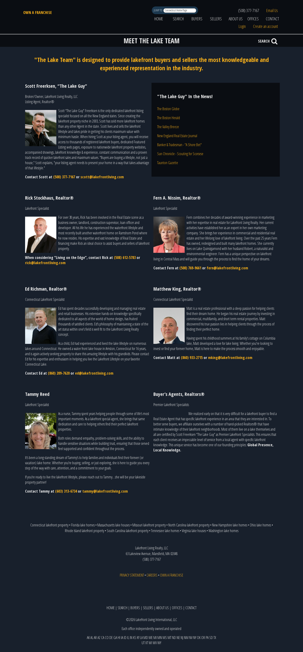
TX (215, 637)
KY (138, 637)
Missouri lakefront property (149, 525)
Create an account (265, 26)
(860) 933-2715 (192, 357)
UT (143, 642)
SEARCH (178, 19)
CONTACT (272, 19)
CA (102, 637)
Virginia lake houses (194, 530)
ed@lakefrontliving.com (94, 373)
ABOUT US (236, 19)
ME (151, 637)
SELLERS (216, 19)
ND (174, 637)
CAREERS (152, 575)
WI (150, 642)
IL (128, 637)
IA (122, 637)
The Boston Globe (168, 108)
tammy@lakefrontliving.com (105, 491)
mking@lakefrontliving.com (230, 357)
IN (131, 637)
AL (91, 637)
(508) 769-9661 (190, 268)
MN (159, 637)
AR (95, 637)
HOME (158, 19)
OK (199, 637)
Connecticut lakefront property (49, 525)
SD (211, 637)
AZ (99, 637)
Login (242, 26)
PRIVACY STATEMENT (132, 575)
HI (119, 637)
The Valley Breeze (168, 126)
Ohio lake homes (260, 525)
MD (145, 637)
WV (155, 642)
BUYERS (197, 19)
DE (111, 637)
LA (141, 637)
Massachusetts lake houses (113, 525)
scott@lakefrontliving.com (102, 176)
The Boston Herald (168, 117)
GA (115, 637)
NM (186, 637)
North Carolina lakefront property (188, 525)
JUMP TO (158, 10)
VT (146, 642)
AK (88, 637)
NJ (182, 637)
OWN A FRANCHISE (37, 12)
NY (194, 637)
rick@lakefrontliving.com (45, 262)
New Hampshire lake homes (229, 525)
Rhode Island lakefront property (84, 530)
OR (203, 637)
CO (107, 637)
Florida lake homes (83, 525)
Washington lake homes (223, 530)
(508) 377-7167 (248, 10)
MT (169, 637)
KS (134, 637)
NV (190, 637)
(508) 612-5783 (125, 257)
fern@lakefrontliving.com (227, 268)
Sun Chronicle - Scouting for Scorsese (180, 153)
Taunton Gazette (167, 162)
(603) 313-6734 (66, 491)
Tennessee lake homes (165, 530)
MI (155, 637)
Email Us (272, 10)
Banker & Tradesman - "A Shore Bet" (179, 144)
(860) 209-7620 (59, 373)
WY (159, 642)
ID (125, 637)
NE (178, 637)
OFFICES (253, 19)
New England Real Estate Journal (177, 135)
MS (165, 637)
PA (207, 637)
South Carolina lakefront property (127, 530)
